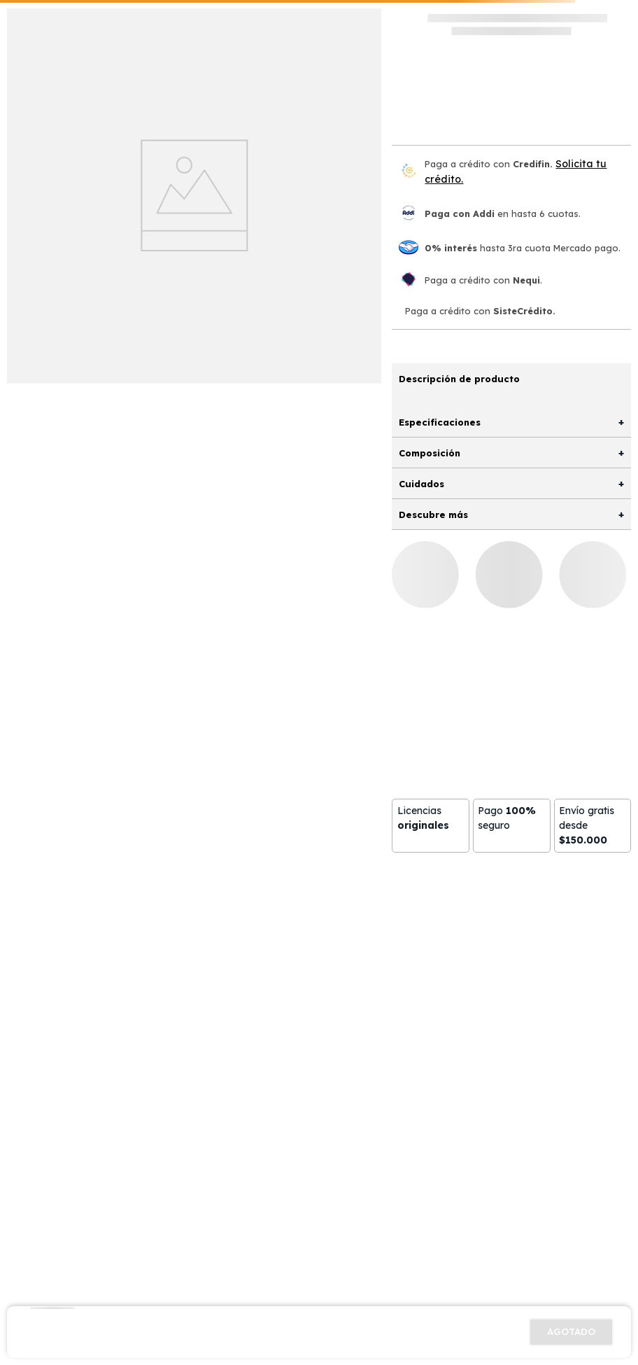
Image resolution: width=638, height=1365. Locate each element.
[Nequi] (408, 280)
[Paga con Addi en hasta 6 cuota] (408, 214)
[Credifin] (408, 172)
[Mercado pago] (408, 248)
